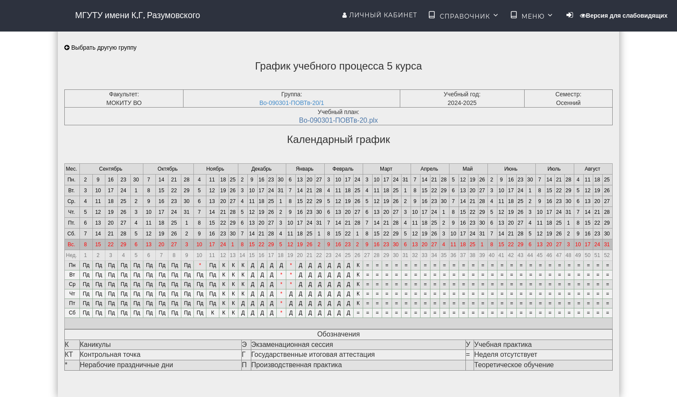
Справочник (463, 15)
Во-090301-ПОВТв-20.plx (338, 120)
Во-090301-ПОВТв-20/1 (291, 102)
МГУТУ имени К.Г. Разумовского (137, 15)
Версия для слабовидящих (624, 15)
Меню (532, 15)
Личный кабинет (379, 15)
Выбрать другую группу (100, 47)
